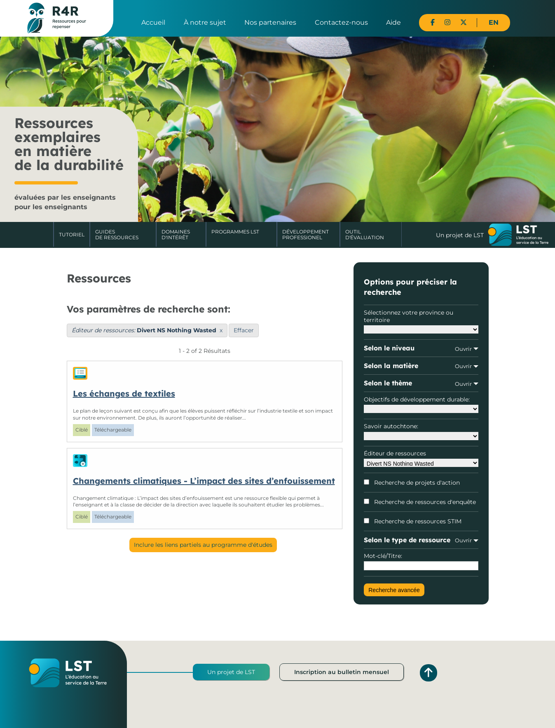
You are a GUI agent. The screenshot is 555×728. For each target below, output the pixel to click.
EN (494, 22)
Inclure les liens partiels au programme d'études (203, 544)
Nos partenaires (270, 22)
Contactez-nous (341, 22)
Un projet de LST (231, 672)
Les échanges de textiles (124, 393)
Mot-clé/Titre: (421, 561)
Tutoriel (71, 234)
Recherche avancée (394, 590)
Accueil (153, 22)
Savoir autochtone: (421, 431)
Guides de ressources (116, 234)
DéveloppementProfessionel (305, 234)
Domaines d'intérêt (176, 234)
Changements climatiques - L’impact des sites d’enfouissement (204, 481)
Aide (393, 22)
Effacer (244, 330)
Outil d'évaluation (364, 234)
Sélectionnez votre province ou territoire (421, 321)
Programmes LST (235, 232)
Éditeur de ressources (421, 458)
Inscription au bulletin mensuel (341, 672)
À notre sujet (205, 22)
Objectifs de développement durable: (421, 404)
